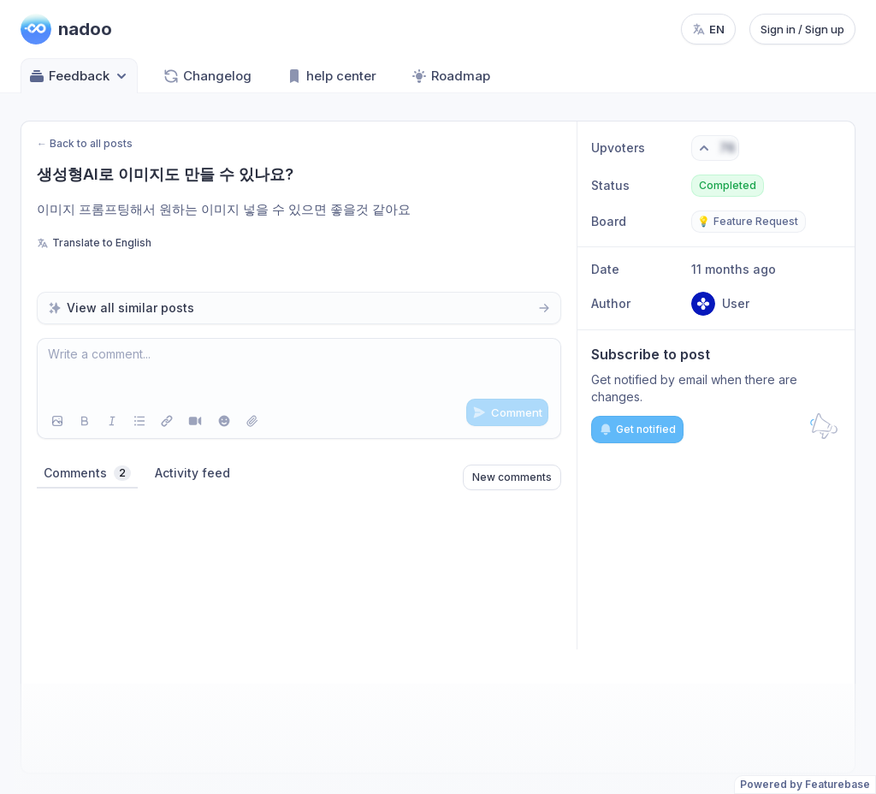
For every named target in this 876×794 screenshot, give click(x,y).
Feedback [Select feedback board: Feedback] (79, 76)
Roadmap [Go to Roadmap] (450, 76)
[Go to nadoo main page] (66, 29)
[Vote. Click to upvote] (715, 148)
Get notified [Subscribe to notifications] (637, 429)
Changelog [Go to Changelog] (207, 76)
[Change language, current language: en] (708, 29)
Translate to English (94, 242)
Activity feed (192, 472)
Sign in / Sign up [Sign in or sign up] (802, 29)
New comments (512, 477)
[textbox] (299, 371)
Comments (87, 473)
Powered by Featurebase (805, 784)
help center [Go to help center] (331, 76)
